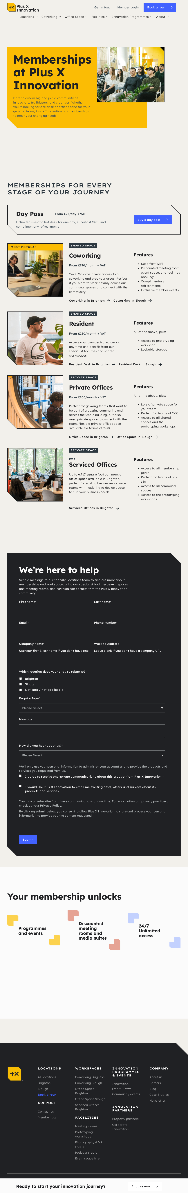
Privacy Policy (50, 805)
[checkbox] (92, 684)
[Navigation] (23, 7)
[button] (28, 17)
